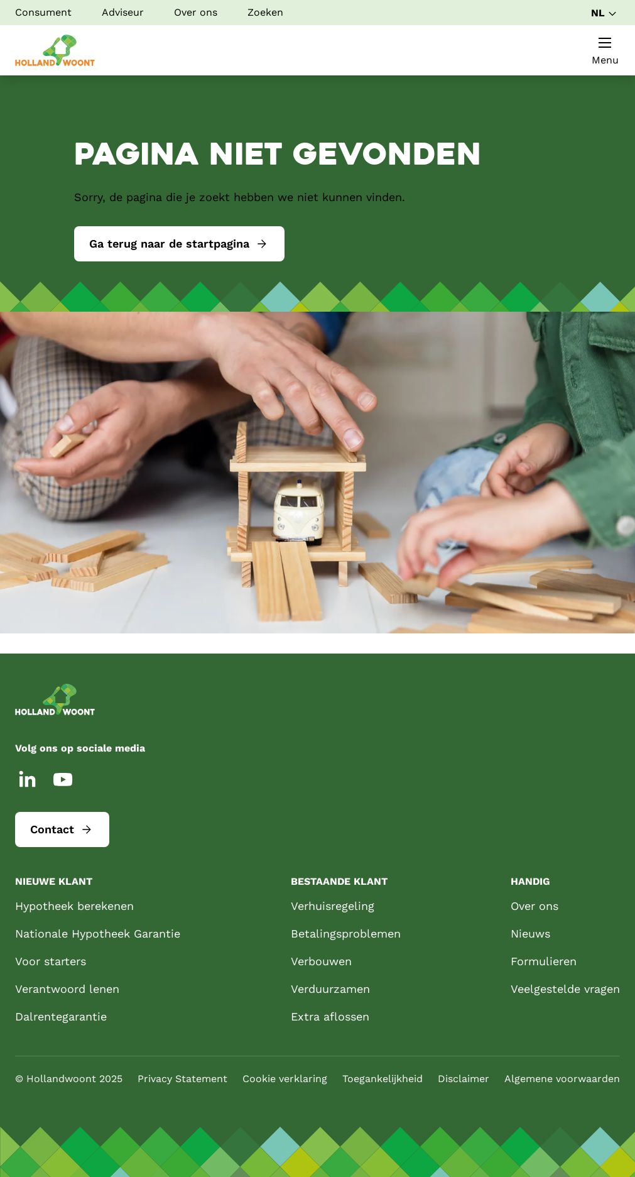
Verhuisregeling (332, 905)
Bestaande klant (339, 881)
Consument (43, 12)
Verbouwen (321, 961)
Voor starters (50, 961)
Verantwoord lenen (67, 988)
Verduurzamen (330, 988)
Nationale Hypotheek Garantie (97, 933)
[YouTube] (62, 779)
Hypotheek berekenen (74, 905)
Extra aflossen (330, 1016)
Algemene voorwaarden (562, 1079)
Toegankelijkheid (382, 1079)
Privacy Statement (182, 1079)
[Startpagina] (55, 50)
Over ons (195, 12)
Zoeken (265, 12)
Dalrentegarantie (61, 1016)
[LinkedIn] (27, 779)
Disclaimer (463, 1079)
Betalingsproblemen (346, 933)
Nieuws (530, 933)
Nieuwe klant (53, 881)
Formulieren (544, 961)
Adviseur (123, 12)
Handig (530, 881)
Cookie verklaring (284, 1079)
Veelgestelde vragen (565, 988)
